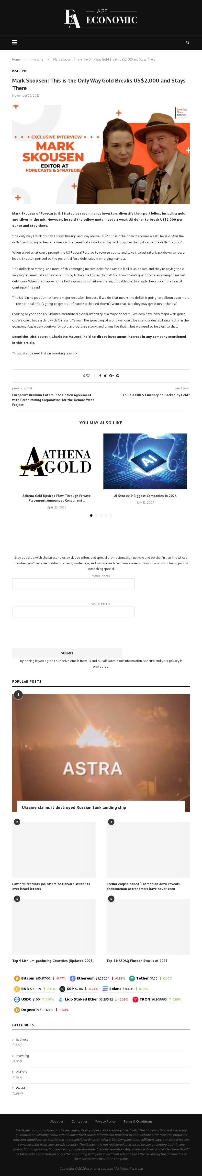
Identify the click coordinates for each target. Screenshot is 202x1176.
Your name (101, 581)
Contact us (79, 1121)
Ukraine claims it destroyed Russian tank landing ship (74, 807)
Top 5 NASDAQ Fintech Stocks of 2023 (136, 961)
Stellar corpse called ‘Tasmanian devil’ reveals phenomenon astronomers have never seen (143, 886)
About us (56, 1121)
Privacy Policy (105, 1121)
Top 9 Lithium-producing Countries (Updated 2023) (53, 961)
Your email (101, 610)
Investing (37, 59)
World (20, 1088)
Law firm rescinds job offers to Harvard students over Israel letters (51, 886)
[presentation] (101, 631)
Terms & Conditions (138, 1121)
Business (22, 1040)
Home (16, 59)
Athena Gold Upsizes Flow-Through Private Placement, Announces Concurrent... (56, 498)
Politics (21, 1072)
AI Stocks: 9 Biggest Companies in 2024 (145, 496)
